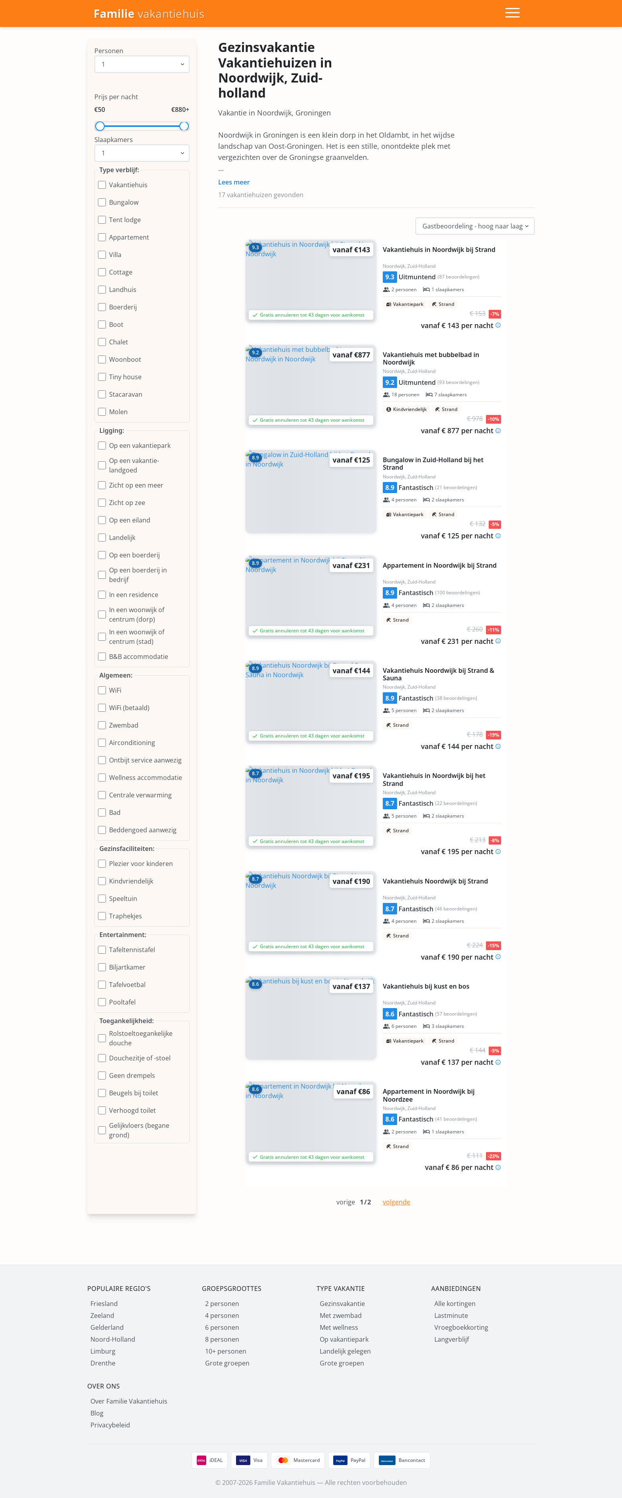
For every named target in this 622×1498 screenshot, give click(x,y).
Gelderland (107, 1327)
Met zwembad (341, 1315)
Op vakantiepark (344, 1339)
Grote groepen (227, 1363)
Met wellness (339, 1327)
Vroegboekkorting (461, 1327)
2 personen (222, 1303)
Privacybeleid (110, 1425)
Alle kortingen (455, 1303)
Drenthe (102, 1363)
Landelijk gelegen (345, 1351)
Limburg (102, 1351)
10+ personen (225, 1351)
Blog (97, 1413)
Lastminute (451, 1315)
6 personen (222, 1327)
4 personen (222, 1315)
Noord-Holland (112, 1339)
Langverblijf (451, 1339)
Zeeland (102, 1315)
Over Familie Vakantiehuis (128, 1401)
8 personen (222, 1339)
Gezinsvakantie (342, 1303)
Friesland (104, 1303)
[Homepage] (149, 13)
